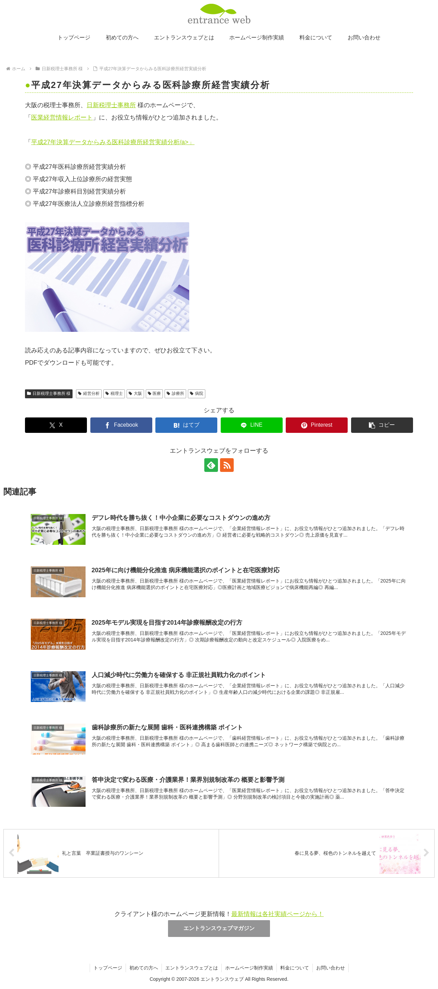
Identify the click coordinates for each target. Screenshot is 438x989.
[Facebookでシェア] (121, 425)
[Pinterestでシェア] (317, 425)
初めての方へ (143, 968)
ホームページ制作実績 (249, 968)
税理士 (114, 393)
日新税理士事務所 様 (48, 393)
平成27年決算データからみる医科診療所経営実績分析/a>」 (113, 142)
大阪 (135, 393)
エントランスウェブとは (191, 968)
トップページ (107, 968)
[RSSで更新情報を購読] (227, 465)
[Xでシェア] (56, 425)
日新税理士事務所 (111, 105)
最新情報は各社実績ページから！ (277, 914)
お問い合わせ (330, 968)
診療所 (175, 393)
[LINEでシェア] (252, 425)
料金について (294, 968)
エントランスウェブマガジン (219, 928)
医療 (154, 393)
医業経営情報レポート (62, 117)
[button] (382, 425)
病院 (196, 393)
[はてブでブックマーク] (186, 425)
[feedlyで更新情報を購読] (211, 465)
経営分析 (89, 393)
